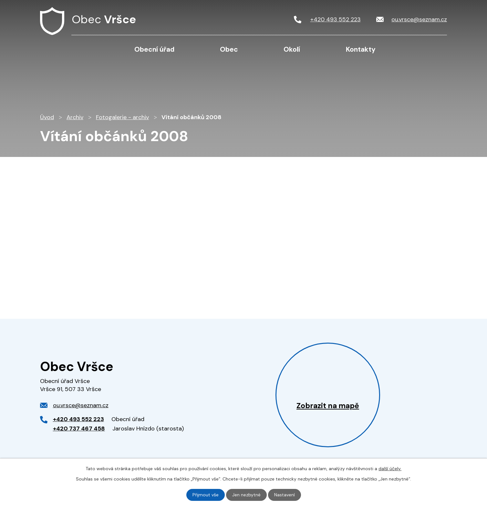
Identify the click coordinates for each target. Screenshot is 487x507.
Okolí (292, 49)
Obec (229, 49)
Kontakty (361, 49)
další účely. (389, 468)
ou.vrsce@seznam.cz (81, 405)
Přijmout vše (205, 495)
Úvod (88, 49)
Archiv (75, 117)
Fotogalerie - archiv (122, 117)
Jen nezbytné (246, 495)
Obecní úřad (154, 49)
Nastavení (284, 495)
